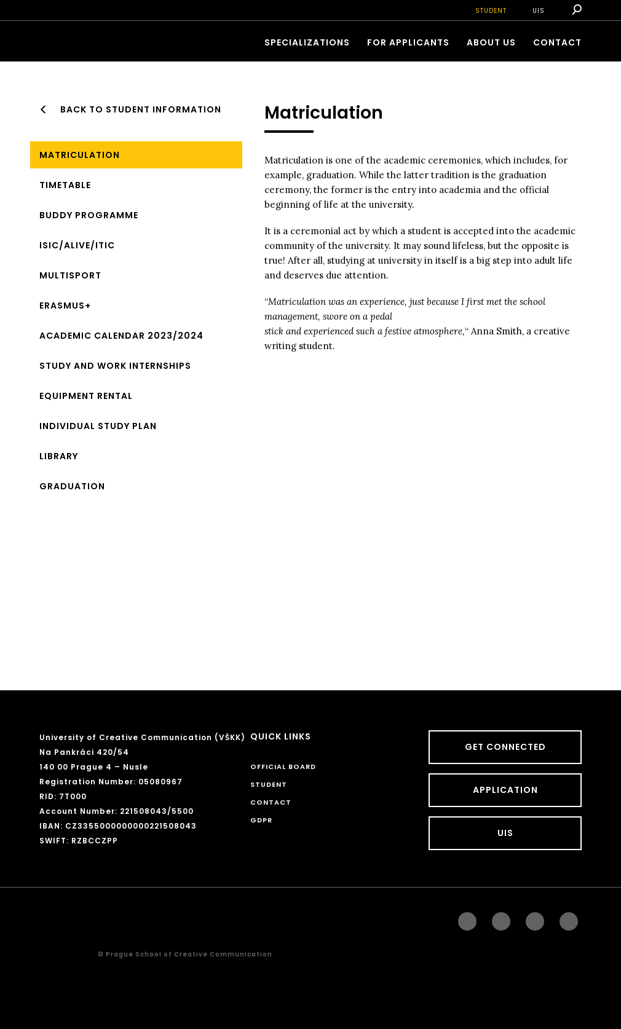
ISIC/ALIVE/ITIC (77, 245)
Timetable (65, 185)
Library (58, 456)
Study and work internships (115, 366)
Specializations (307, 42)
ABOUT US (491, 42)
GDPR (261, 820)
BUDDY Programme (88, 215)
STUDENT (491, 10)
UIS (538, 10)
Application (505, 790)
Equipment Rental (86, 396)
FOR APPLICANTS (408, 42)
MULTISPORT (70, 275)
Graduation (72, 486)
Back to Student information (140, 109)
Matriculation (79, 155)
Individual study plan (98, 426)
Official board (283, 766)
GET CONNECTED (505, 747)
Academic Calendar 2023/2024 (121, 335)
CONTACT (557, 42)
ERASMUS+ (65, 305)
